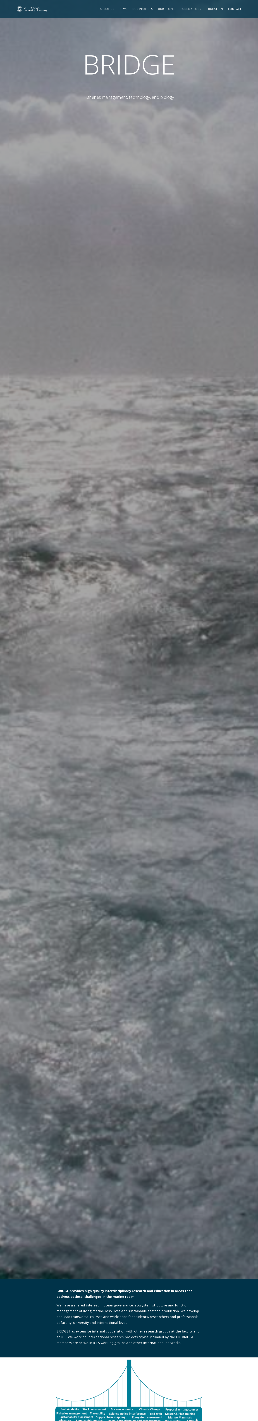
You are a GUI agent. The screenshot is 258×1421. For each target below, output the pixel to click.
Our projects (142, 13)
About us (107, 13)
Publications (191, 13)
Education (214, 13)
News (123, 13)
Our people (166, 13)
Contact (235, 13)
